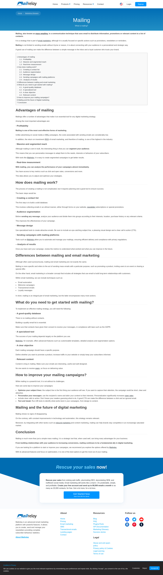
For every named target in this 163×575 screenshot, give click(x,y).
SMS (62, 527)
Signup (141, 4)
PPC (47, 135)
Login (129, 4)
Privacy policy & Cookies (103, 548)
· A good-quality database (30, 87)
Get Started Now (81, 495)
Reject (144, 568)
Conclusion (22, 102)
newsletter (91, 207)
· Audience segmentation (30, 72)
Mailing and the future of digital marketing (33, 100)
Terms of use (98, 554)
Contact (100, 4)
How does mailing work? (27, 67)
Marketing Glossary (32, 13)
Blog (95, 519)
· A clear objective (27, 92)
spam (37, 368)
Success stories (99, 532)
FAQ (95, 521)
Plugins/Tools (98, 524)
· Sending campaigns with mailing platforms (37, 77)
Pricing (77, 4)
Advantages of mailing (26, 57)
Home (55, 4)
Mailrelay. (113, 447)
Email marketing (66, 524)
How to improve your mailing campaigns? (33, 97)
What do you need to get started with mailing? (35, 85)
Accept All (154, 568)
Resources (87, 4)
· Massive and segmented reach (32, 62)
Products (65, 4)
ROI (46, 139)
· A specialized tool (27, 90)
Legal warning (98, 551)
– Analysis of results (28, 80)
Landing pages (66, 532)
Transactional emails (68, 529)
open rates (129, 396)
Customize (136, 568)
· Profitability (25, 59)
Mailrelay (30, 158)
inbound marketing (63, 423)
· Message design (27, 75)
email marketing (44, 41)
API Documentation (101, 527)
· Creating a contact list (29, 69)
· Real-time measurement (30, 64)
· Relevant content (27, 95)
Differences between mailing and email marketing (36, 82)
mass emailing (41, 34)
